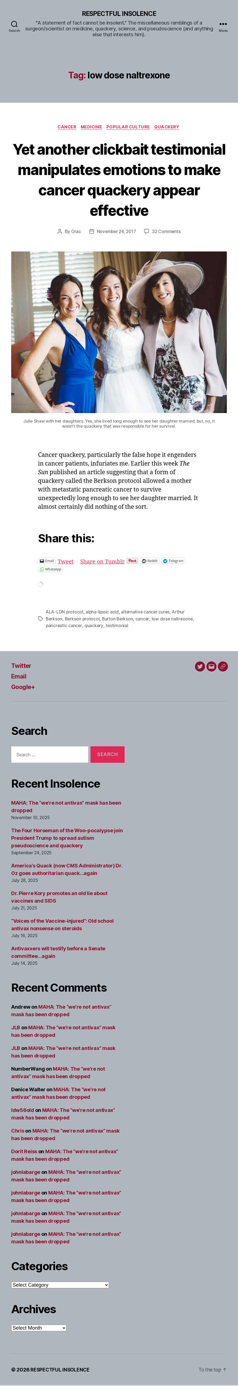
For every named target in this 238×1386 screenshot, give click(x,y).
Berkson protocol (83, 619)
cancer (144, 619)
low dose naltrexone (175, 619)
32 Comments (167, 232)
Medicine (91, 127)
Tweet (66, 561)
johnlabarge (25, 1173)
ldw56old (22, 1111)
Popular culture (130, 127)
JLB (15, 1028)
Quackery (169, 127)
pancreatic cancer (64, 626)
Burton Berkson (119, 619)
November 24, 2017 (116, 232)
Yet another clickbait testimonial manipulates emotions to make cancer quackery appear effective (119, 179)
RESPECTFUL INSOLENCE (118, 14)
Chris (17, 1131)
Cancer (65, 127)
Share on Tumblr (104, 561)
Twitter (22, 666)
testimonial (117, 626)
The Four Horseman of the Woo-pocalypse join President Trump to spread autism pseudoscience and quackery (67, 838)
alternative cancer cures (147, 613)
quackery (94, 626)
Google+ (24, 688)
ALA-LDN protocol (65, 613)
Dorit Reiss (24, 1152)
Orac (75, 232)
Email (19, 677)
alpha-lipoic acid (103, 613)
